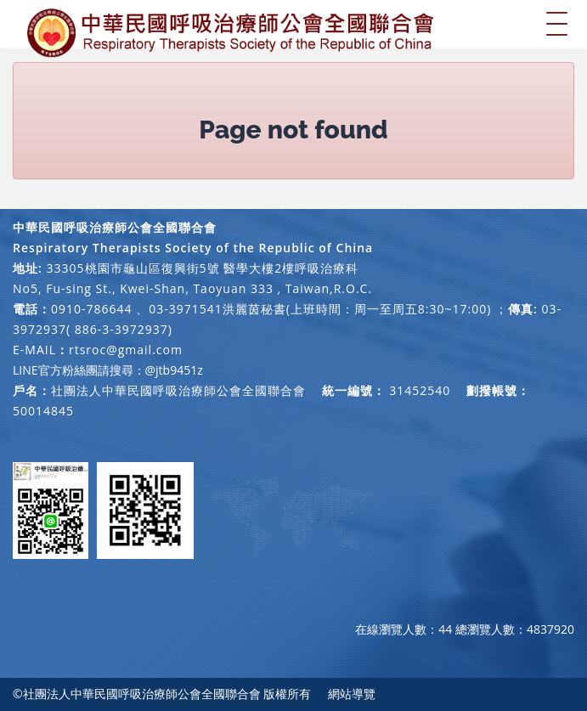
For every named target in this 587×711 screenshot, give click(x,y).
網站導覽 (351, 694)
